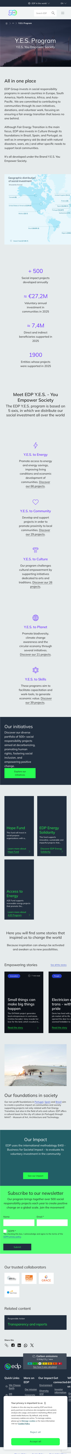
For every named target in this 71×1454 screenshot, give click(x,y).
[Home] (7, 23)
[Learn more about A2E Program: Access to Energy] (19, 913)
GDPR (11, 1231)
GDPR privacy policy (12, 1236)
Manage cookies (29, 1421)
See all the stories (59, 965)
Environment (45, 1385)
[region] (36, 1423)
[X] (32, 1345)
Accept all (35, 1441)
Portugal (39, 1101)
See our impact (35, 1175)
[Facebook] (13, 1345)
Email (39, 1216)
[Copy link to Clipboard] (6, 1345)
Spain (48, 1101)
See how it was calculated (45, 1367)
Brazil (59, 1101)
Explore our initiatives (20, 773)
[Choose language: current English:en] (61, 3)
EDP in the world (39, 3)
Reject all (35, 1432)
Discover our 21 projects (35, 654)
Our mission (31, 1389)
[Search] (53, 13)
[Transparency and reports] (35, 1322)
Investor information (60, 1391)
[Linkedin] (19, 1345)
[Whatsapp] (25, 1345)
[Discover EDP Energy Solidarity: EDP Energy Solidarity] (51, 850)
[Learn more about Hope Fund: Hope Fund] (19, 850)
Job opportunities (16, 1395)
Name (6, 1216)
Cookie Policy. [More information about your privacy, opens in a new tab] (24, 1423)
